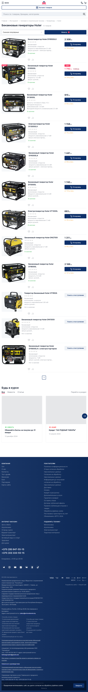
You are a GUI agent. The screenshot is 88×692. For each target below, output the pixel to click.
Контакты (5, 472)
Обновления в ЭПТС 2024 (53, 516)
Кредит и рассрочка (51, 493)
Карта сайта (6, 485)
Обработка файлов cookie (53, 511)
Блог (3, 480)
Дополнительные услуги (53, 495)
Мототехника (49, 525)
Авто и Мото (6, 525)
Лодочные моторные (52, 532)
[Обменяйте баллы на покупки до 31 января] (22, 427)
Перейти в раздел (78, 400)
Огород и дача (7, 530)
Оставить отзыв (50, 500)
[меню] (5, 3)
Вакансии (5, 477)
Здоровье (5, 540)
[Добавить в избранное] (30, 60)
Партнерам (6, 482)
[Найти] (84, 14)
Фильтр (65, 32)
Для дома (5, 543)
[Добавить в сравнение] (33, 60)
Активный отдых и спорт (11, 538)
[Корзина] (85, 2)
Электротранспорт (9, 535)
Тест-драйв (6, 474)
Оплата (46, 490)
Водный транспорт (9, 532)
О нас (4, 469)
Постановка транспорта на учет (56, 513)
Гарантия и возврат (51, 498)
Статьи (21, 400)
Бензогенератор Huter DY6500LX (42, 39)
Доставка (47, 487)
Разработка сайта (71, 584)
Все (3, 400)
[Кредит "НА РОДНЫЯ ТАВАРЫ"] (66, 427)
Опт (3, 466)
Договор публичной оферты (54, 503)
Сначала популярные (22, 32)
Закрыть (78, 685)
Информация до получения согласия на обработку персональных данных (54, 482)
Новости (11, 400)
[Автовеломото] (44, 2)
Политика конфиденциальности (55, 466)
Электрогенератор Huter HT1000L (43, 211)
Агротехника (6, 527)
